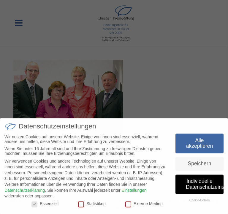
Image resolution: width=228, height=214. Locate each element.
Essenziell (44, 205)
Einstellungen (134, 192)
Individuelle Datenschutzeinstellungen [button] (205, 186)
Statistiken (92, 205)
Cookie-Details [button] (199, 202)
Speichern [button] (199, 166)
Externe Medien (144, 205)
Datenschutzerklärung (24, 192)
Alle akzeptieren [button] (199, 145)
